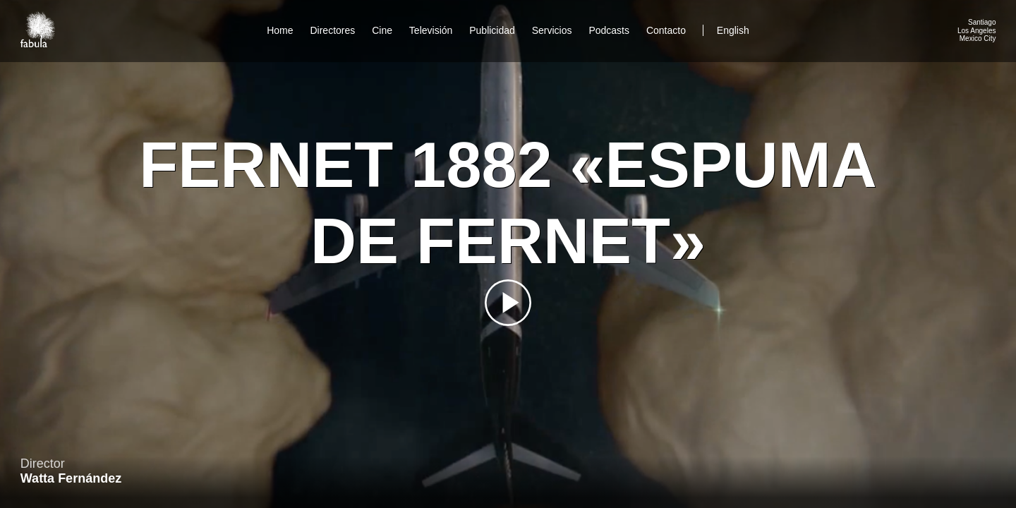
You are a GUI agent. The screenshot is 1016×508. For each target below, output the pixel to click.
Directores (332, 30)
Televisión (430, 30)
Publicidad (492, 30)
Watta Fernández (70, 478)
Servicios (552, 30)
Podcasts (608, 30)
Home (280, 30)
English (733, 30)
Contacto (666, 30)
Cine (382, 30)
